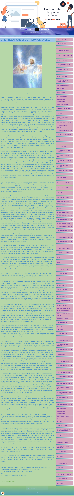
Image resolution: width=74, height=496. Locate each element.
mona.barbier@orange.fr (27, 472)
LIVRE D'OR (27, 36)
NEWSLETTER (10, 36)
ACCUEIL (3, 36)
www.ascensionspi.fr (16, 472)
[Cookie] (3, 493)
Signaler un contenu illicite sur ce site (45, 493)
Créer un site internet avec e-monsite (28, 493)
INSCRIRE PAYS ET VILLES (37, 36)
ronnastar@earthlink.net (35, 470)
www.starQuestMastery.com (22, 470)
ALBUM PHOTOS (19, 36)
